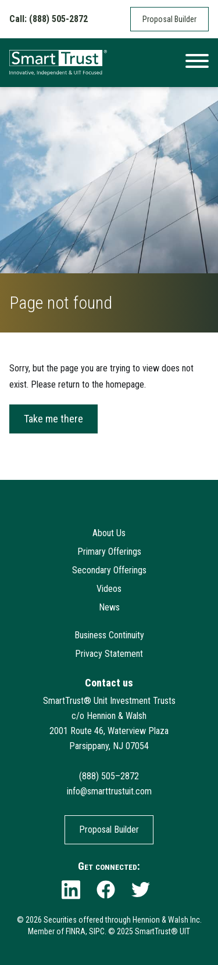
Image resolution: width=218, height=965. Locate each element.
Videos (109, 588)
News (109, 607)
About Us (109, 532)
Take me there (53, 419)
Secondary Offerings (109, 570)
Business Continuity (109, 635)
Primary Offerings (109, 551)
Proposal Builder (169, 19)
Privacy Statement (109, 653)
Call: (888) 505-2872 (48, 18)
